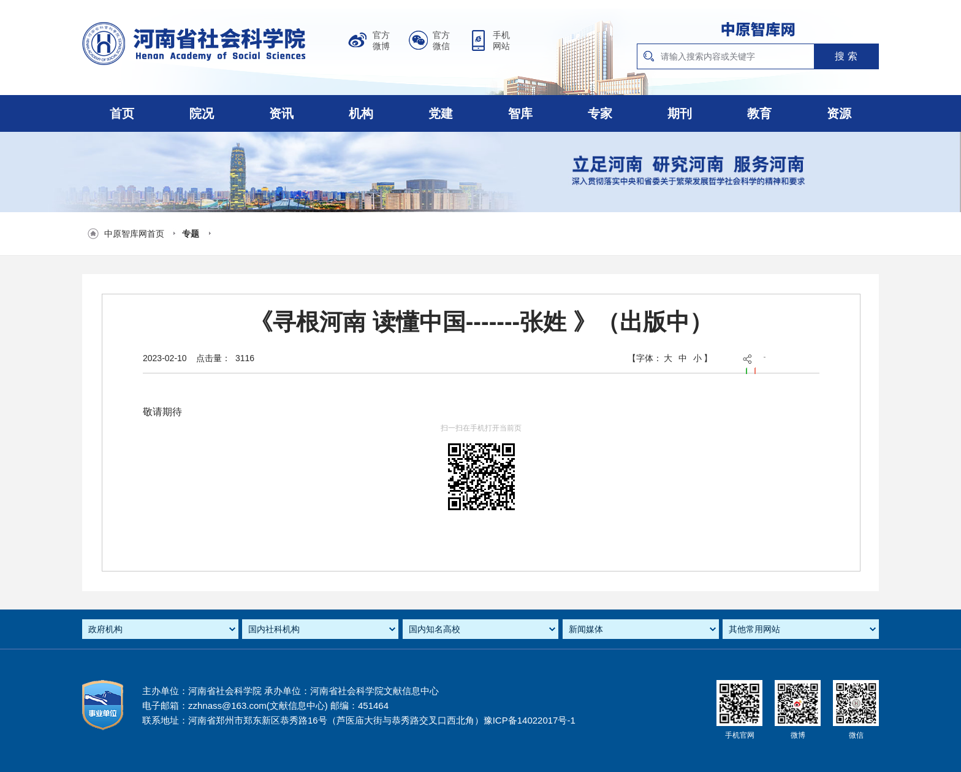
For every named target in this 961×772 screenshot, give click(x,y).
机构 (361, 113)
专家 (600, 113)
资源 (839, 113)
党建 (440, 113)
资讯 (281, 113)
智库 (520, 113)
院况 (201, 113)
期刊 (679, 113)
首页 (122, 113)
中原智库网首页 (134, 234)
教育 (759, 113)
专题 (190, 234)
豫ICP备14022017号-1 (529, 720)
